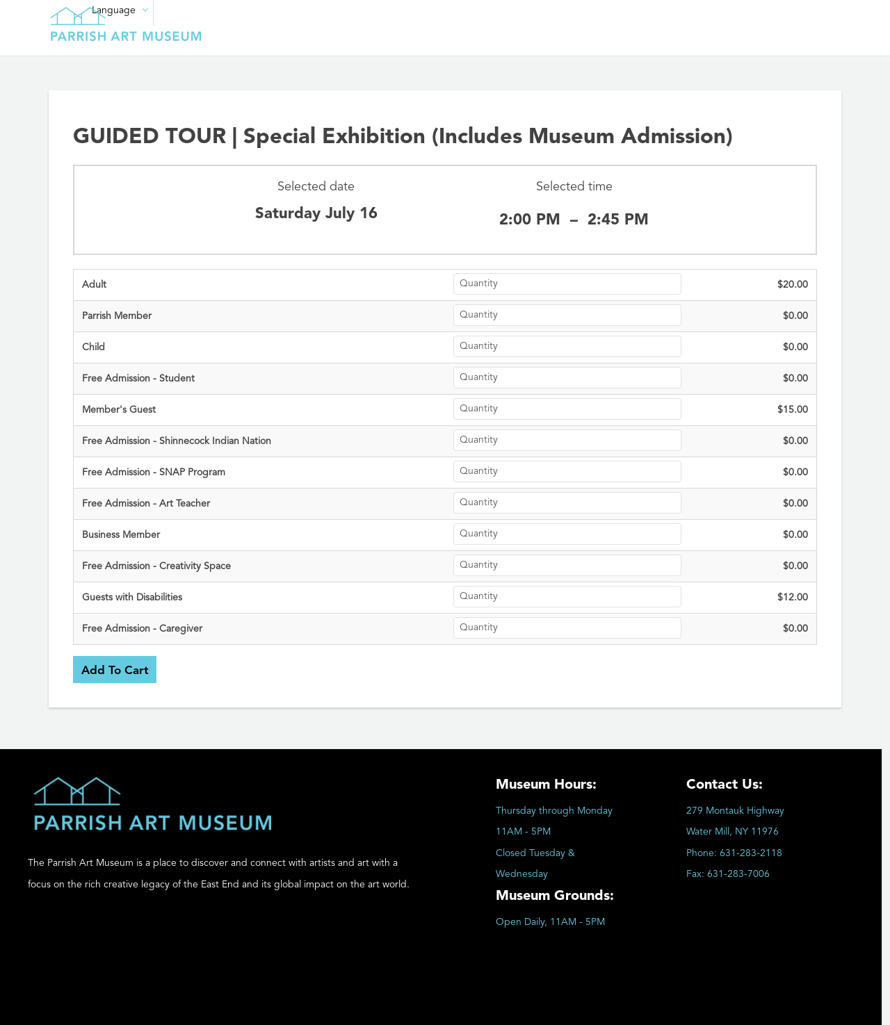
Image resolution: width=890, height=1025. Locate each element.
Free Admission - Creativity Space (156, 566)
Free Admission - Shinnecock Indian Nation (176, 441)
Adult (94, 285)
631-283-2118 (751, 853)
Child (93, 347)
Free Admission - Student (138, 379)
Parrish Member (117, 316)
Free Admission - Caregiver (142, 629)
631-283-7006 (738, 874)
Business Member (121, 535)
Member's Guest (119, 410)
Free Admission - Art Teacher (146, 504)
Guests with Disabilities (132, 597)
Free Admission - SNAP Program (153, 472)
